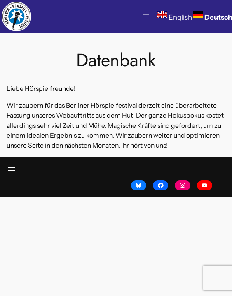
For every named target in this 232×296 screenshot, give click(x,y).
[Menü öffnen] (146, 16)
